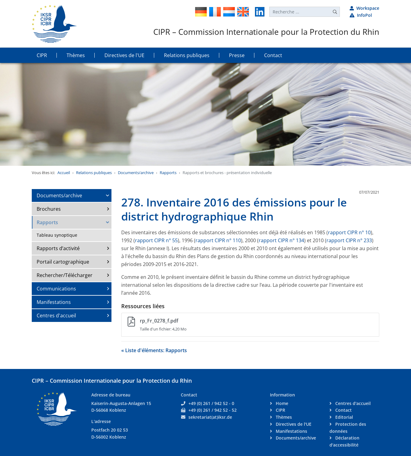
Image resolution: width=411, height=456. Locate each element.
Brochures (49, 209)
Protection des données (347, 427)
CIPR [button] (42, 55)
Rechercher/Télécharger (65, 275)
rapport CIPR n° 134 (281, 240)
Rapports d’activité (58, 248)
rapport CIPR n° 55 (156, 240)
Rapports (168, 172)
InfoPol (361, 15)
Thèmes (283, 417)
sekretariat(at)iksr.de (210, 417)
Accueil (63, 172)
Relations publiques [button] (186, 55)
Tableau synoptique (57, 235)
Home (281, 403)
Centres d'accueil (56, 315)
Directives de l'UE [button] (124, 55)
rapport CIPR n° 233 (349, 240)
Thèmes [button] (76, 55)
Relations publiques (94, 172)
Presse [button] (237, 55)
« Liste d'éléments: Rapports (154, 350)
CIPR (280, 410)
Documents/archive (136, 172)
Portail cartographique (63, 261)
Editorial (343, 417)
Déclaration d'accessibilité (344, 441)
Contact (343, 410)
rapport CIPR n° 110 (218, 240)
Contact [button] (273, 55)
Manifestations (54, 302)
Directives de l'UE (293, 424)
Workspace (364, 8)
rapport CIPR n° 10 (349, 232)
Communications (56, 288)
